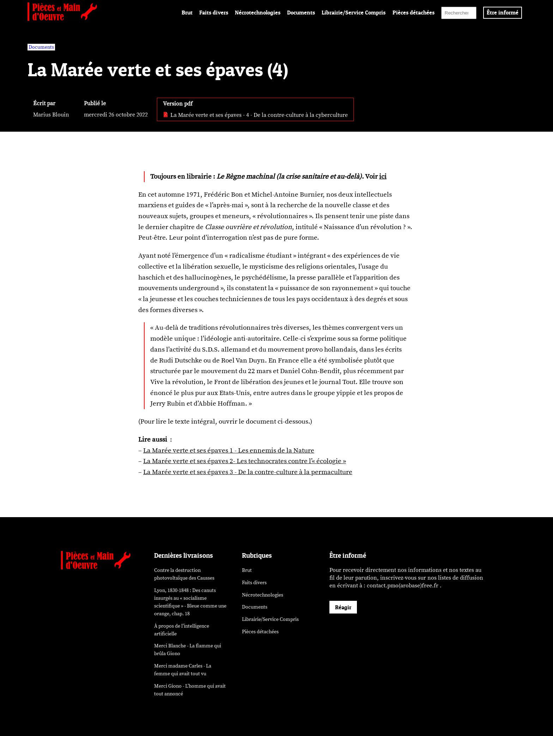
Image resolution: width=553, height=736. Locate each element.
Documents (301, 12)
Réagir (343, 607)
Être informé (502, 12)
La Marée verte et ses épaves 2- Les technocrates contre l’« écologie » (244, 461)
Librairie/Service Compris (353, 12)
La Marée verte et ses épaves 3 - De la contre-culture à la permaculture (247, 472)
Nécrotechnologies (257, 12)
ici (383, 176)
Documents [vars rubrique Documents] (41, 47)
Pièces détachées (414, 12)
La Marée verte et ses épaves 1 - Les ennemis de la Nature (228, 450)
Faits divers (213, 12)
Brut (187, 12)
